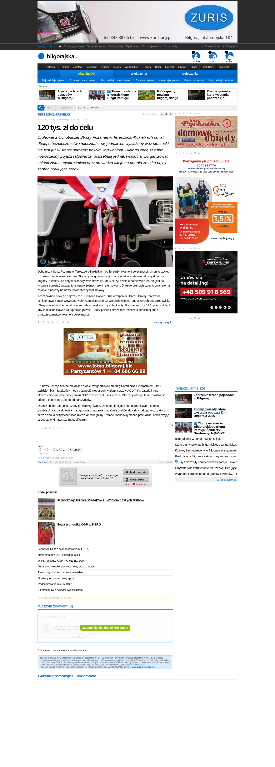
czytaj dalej (163, 322)
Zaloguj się (230, 46)
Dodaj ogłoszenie (151, 46)
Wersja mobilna (46, 46)
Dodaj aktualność (96, 46)
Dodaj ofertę (170, 46)
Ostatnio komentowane (82, 80)
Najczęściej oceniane (221, 80)
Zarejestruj (145, 667)
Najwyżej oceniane (169, 80)
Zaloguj (136, 667)
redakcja (196, 56)
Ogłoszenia (190, 73)
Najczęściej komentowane (115, 80)
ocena (79, 462)
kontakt (229, 56)
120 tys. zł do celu (88, 107)
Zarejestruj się (211, 46)
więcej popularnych (227, 480)
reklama (212, 56)
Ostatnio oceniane (194, 80)
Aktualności (86, 73)
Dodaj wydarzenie (73, 46)
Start (49, 107)
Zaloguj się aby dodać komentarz (105, 627)
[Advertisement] (86, 436)
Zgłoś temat (132, 46)
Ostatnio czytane (144, 80)
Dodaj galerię (116, 46)
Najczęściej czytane (53, 80)
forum (47, 462)
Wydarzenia (139, 73)
